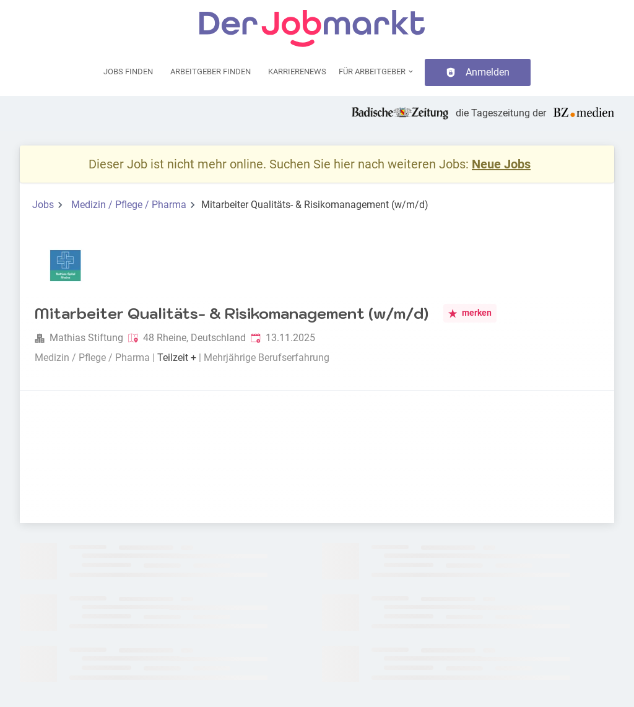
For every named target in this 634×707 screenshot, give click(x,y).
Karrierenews (297, 71)
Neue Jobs (501, 164)
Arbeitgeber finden (210, 71)
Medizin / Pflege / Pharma (128, 204)
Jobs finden (128, 71)
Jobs (43, 204)
